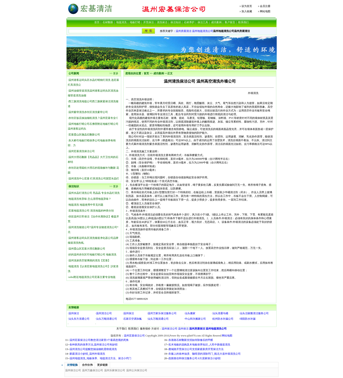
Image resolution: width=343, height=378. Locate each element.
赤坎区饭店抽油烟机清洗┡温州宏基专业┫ (93, 118)
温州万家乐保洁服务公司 (162, 313)
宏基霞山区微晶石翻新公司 (84, 134)
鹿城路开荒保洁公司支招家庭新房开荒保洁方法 (196, 349)
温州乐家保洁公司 (114, 370)
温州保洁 (73, 313)
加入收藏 (247, 11)
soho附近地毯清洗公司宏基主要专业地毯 (92, 277)
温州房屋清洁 (183, 31)
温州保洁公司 (169, 328)
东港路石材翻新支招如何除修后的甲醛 (190, 340)
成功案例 (216, 22)
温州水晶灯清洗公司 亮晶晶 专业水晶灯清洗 (94, 192)
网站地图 (265, 11)
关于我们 (121, 328)
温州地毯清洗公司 (202, 31)
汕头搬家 (190, 313)
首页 (97, 22)
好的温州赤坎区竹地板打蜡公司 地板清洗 (92, 254)
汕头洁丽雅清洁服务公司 (254, 313)
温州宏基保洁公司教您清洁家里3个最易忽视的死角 (99, 340)
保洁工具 (203, 22)
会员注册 (265, 6)
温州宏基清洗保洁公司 (81, 151)
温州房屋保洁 (197, 328)
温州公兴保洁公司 (136, 370)
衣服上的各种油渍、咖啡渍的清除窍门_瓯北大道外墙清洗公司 (204, 353)
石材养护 (189, 22)
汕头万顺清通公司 (106, 318)
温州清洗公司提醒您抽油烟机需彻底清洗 (93, 349)
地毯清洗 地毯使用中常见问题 (85, 204)
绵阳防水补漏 (248, 318)
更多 (115, 73)
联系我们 (243, 22)
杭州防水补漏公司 (222, 318)
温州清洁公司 (104, 313)
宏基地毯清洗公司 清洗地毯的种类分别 (91, 210)
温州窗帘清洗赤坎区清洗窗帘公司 (88, 112)
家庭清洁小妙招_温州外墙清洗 (87, 353)
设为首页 (247, 6)
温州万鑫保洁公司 (92, 370)
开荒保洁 (148, 22)
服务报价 (145, 328)
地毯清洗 (121, 22)
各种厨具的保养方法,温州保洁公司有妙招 (93, 344)
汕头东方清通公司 (78, 318)
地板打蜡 (135, 22)
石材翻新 (108, 22)
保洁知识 (175, 22)
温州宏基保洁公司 (134, 335)
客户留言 (230, 22)
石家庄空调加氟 (132, 318)
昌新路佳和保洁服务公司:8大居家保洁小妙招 (194, 358)
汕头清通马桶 (220, 313)
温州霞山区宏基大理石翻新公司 (86, 248)
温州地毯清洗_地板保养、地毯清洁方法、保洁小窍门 (100, 358)
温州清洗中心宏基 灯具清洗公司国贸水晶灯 (93, 178)
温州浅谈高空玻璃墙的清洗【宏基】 (89, 260)
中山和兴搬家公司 (195, 318)
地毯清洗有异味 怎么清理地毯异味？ (89, 198)
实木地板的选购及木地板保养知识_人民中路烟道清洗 (199, 344)
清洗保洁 (162, 22)
